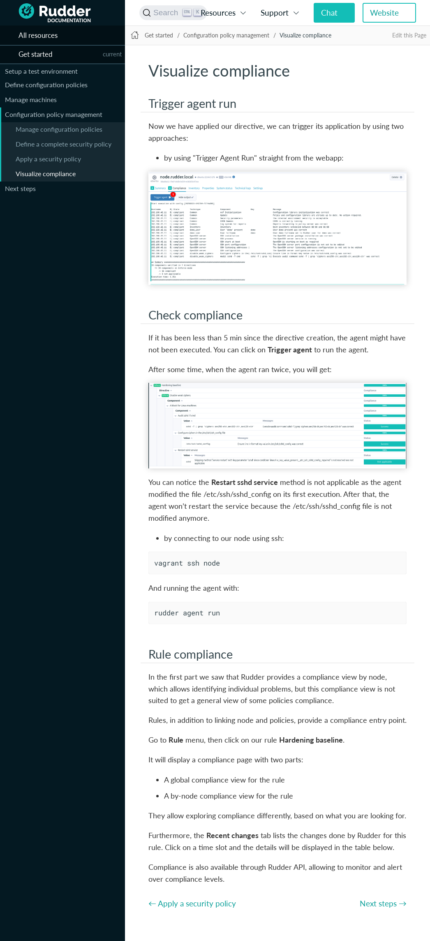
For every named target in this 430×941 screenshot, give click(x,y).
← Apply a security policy (192, 903)
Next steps (20, 188)
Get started (159, 35)
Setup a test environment (41, 71)
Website (384, 12)
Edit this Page (409, 35)
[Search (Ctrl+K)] (173, 12)
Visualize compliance (46, 173)
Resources (218, 12)
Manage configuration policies (59, 129)
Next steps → (383, 903)
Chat (329, 12)
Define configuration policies (46, 85)
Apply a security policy (48, 159)
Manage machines (31, 99)
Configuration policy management (53, 114)
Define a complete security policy (63, 144)
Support (275, 12)
